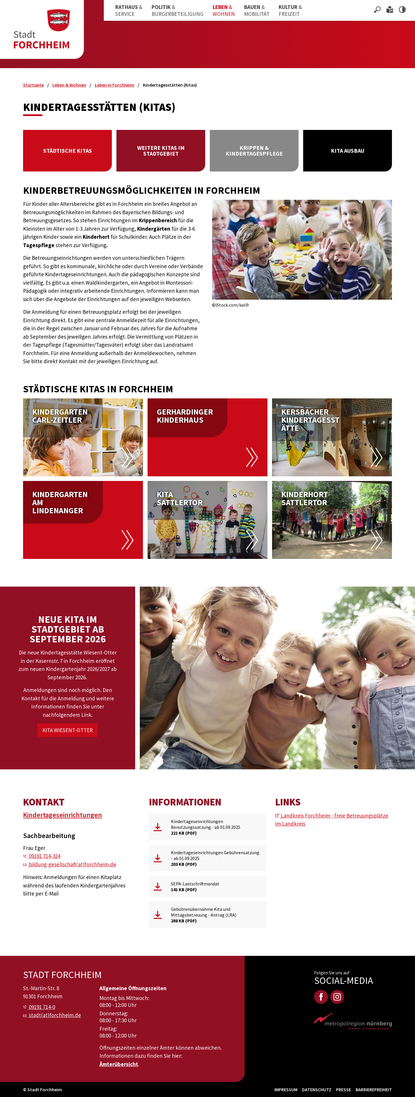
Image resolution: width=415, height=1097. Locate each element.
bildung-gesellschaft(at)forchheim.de (72, 864)
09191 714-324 (44, 855)
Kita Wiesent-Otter (67, 730)
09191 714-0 (42, 1006)
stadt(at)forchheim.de (55, 1015)
